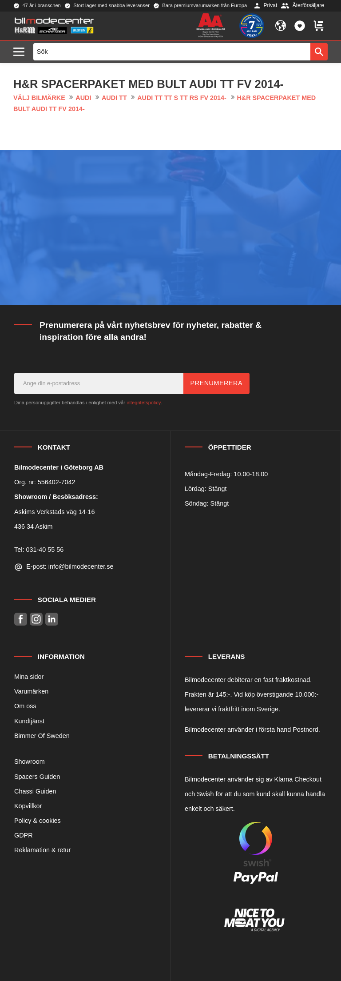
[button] (21, 52)
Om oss (25, 706)
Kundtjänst (29, 721)
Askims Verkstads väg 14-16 (54, 511)
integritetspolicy (143, 402)
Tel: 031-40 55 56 (38, 549)
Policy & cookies (37, 820)
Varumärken (31, 691)
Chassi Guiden (35, 791)
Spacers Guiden (37, 776)
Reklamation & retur (42, 849)
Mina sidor (29, 676)
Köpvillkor (28, 806)
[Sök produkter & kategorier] (172, 51)
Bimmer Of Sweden (42, 735)
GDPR (23, 835)
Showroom (29, 761)
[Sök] (319, 51)
